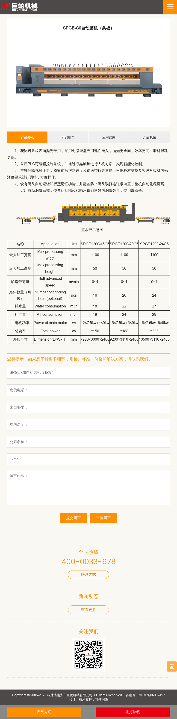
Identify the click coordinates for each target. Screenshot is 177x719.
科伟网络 (101, 699)
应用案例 (108, 137)
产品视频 (149, 137)
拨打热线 (132, 712)
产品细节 (68, 137)
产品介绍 (44, 712)
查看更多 (88, 610)
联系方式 (88, 574)
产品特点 (27, 137)
